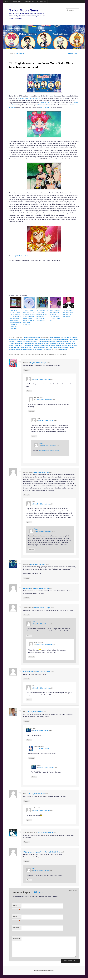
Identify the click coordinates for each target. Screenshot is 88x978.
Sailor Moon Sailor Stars (24, 347)
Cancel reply (72, 890)
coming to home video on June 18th (29, 98)
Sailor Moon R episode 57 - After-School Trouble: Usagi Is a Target (45, 345)
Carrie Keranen (45, 107)
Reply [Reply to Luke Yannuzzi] (26, 679)
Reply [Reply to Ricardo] (26, 370)
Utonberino (30, 349)
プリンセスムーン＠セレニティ (32, 852)
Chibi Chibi (12, 339)
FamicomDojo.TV (17, 1)
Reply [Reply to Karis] (29, 522)
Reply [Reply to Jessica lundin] (26, 615)
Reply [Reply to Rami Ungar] (26, 598)
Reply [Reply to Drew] (29, 391)
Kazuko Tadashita (39, 339)
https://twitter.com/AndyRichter (49, 450)
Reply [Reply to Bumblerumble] (31, 411)
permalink (63, 349)
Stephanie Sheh (45, 103)
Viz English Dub (39, 349)
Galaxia (30, 339)
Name (16, 905)
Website (16, 927)
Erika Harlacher (43, 105)
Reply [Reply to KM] (26, 721)
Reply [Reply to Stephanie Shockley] (26, 842)
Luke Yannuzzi (28, 671)
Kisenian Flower (51, 339)
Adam (49, 349)
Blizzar (64, 337)
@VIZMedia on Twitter (22, 256)
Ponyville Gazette (29, 1)
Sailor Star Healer (51, 347)
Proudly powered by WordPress (44, 970)
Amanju (51, 337)
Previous (69, 53)
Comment (16, 939)
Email (16, 917)
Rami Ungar (27, 588)
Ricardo (39, 892)
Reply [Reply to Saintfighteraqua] (31, 758)
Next (76, 53)
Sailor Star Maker (63, 347)
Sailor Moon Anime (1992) (32, 337)
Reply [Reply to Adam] (31, 549)
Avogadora (57, 337)
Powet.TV (7, 1)
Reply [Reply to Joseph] (26, 578)
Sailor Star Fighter (39, 347)
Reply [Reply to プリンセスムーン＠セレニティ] (26, 861)
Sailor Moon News (41, 1)
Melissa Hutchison (63, 339)
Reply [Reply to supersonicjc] (26, 495)
